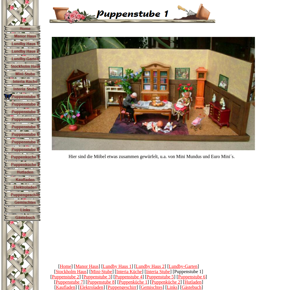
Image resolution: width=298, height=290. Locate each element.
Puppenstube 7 (69, 282)
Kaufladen (65, 287)
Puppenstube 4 (128, 276)
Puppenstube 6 (191, 276)
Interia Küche (129, 271)
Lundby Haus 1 (117, 266)
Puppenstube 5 (160, 276)
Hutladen (193, 282)
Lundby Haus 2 (150, 266)
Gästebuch (191, 287)
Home (65, 266)
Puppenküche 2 (166, 282)
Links (172, 287)
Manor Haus (87, 266)
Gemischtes (152, 287)
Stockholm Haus (71, 271)
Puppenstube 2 (65, 276)
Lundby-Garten (183, 266)
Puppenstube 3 (97, 276)
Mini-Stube (101, 271)
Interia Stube (158, 271)
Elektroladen (91, 287)
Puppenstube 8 (101, 282)
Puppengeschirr (122, 287)
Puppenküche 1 (133, 282)
